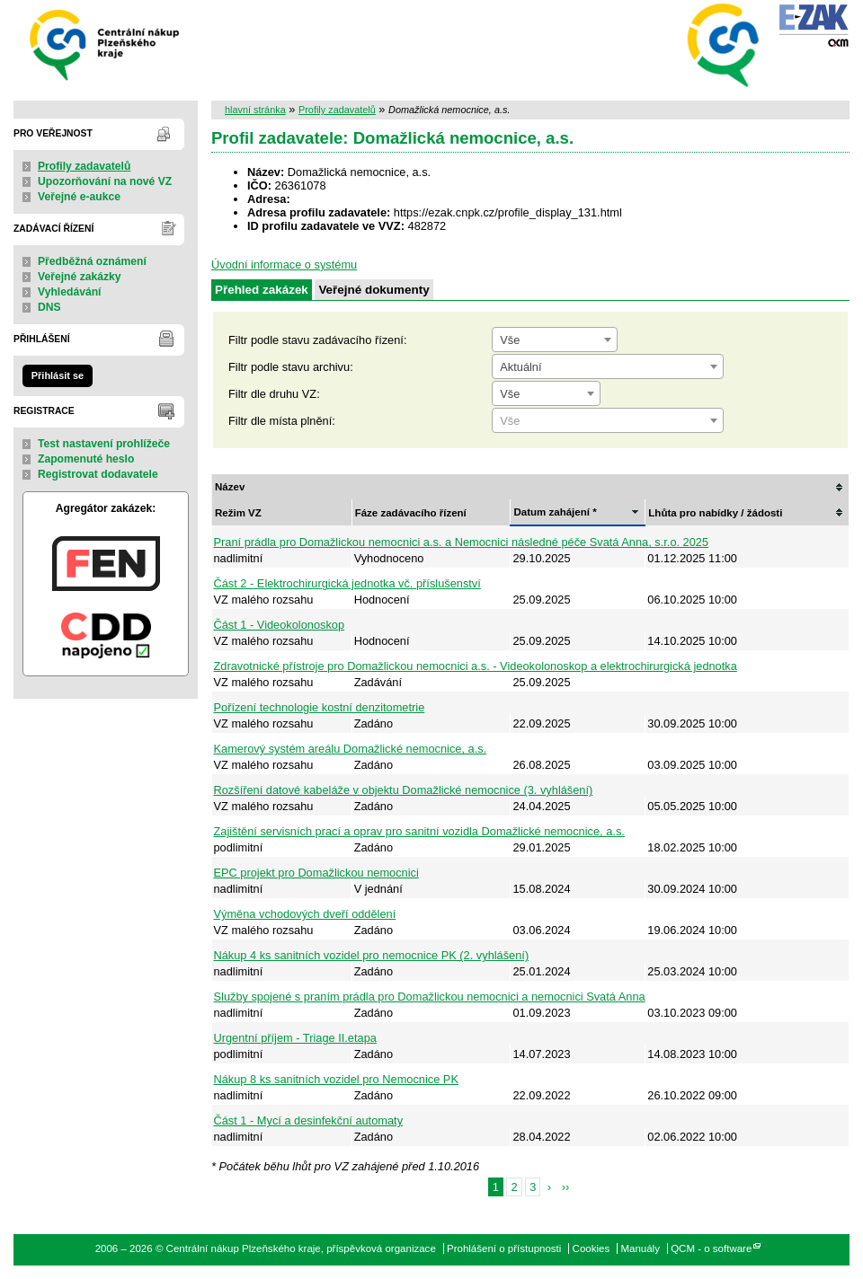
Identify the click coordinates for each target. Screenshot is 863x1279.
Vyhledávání (70, 292)
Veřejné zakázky (79, 276)
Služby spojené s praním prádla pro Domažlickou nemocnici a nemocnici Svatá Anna (429, 996)
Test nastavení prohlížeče (104, 443)
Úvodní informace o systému (284, 264)
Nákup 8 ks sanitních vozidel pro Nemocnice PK (336, 1079)
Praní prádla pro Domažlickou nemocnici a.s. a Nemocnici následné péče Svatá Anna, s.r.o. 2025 (461, 542)
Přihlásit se (57, 375)
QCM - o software (711, 1248)
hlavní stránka (255, 109)
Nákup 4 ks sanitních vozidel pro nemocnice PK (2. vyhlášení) (371, 955)
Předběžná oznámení (92, 261)
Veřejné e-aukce (79, 196)
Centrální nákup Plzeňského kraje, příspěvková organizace (105, 43)
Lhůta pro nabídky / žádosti (715, 512)
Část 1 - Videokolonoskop (279, 624)
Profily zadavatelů (84, 166)
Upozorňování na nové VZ (105, 181)
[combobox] (555, 339)
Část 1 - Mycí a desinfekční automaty (309, 1120)
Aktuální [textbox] (520, 367)
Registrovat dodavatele (98, 474)
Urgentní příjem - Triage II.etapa (295, 1038)
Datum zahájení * (554, 512)
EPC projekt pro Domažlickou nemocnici (316, 872)
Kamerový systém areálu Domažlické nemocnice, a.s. (350, 748)
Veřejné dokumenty (373, 289)
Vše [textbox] (510, 340)
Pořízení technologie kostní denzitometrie (319, 707)
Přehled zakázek (261, 289)
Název (230, 486)
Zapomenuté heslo (86, 459)
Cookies (591, 1248)
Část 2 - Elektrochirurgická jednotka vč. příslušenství (347, 583)
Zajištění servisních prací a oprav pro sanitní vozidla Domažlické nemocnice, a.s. (419, 831)
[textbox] (608, 421)
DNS (49, 307)
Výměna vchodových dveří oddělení (305, 914)
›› (566, 1187)
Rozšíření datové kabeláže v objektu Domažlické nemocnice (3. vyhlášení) (403, 790)
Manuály (640, 1248)
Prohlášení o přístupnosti (504, 1248)
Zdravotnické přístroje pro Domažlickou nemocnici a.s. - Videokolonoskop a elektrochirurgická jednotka (475, 666)
